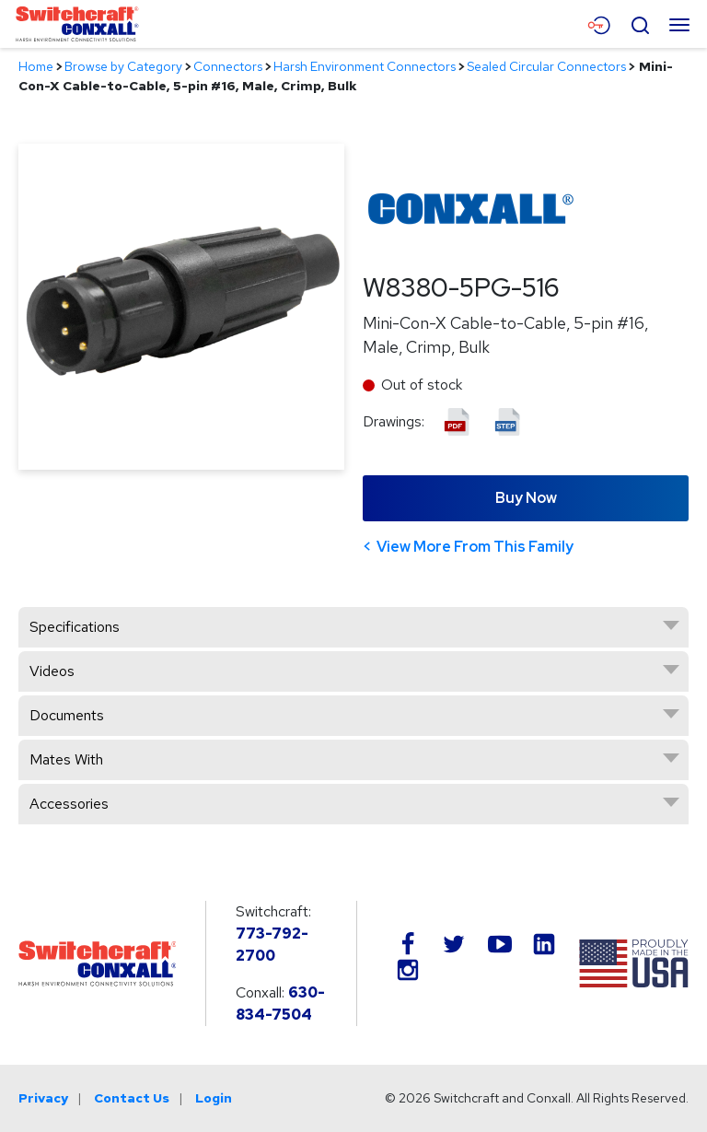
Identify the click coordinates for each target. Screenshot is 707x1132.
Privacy (43, 1098)
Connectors (227, 66)
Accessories (69, 803)
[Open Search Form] (640, 23)
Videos (52, 671)
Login (213, 1098)
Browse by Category (123, 66)
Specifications (74, 626)
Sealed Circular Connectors (546, 66)
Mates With (66, 759)
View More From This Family (475, 546)
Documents (66, 715)
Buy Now (526, 498)
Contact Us (131, 1098)
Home (35, 66)
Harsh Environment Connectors (364, 66)
